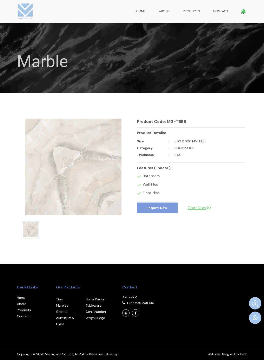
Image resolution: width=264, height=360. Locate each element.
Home (141, 11)
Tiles (59, 299)
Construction (96, 311)
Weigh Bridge (95, 318)
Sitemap (112, 354)
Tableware (93, 305)
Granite (61, 311)
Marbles (62, 305)
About (164, 11)
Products (191, 11)
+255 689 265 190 (140, 303)
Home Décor (95, 299)
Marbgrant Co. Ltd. (59, 354)
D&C (243, 354)
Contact (220, 11)
